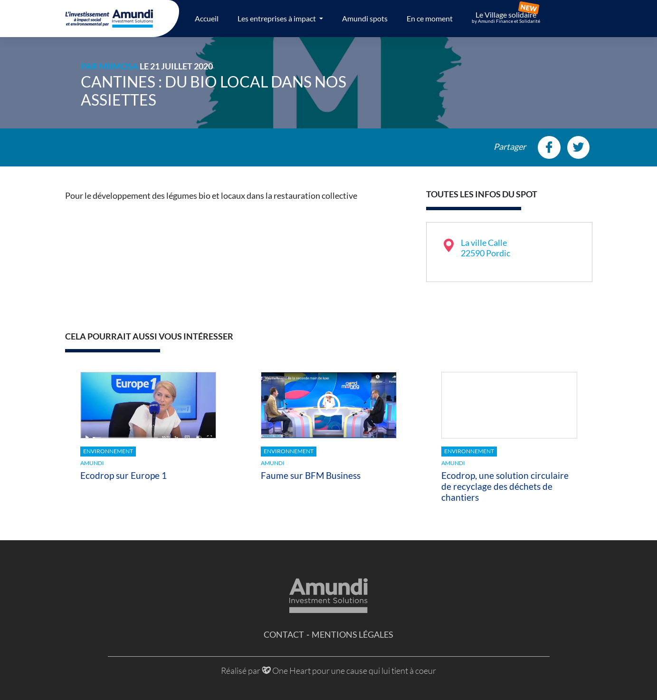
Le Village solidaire (506, 17)
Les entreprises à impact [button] (277, 18)
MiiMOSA (118, 66)
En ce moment (430, 18)
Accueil (207, 18)
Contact (284, 634)
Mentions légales (352, 634)
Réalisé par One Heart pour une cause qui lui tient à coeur (328, 670)
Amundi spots (365, 18)
